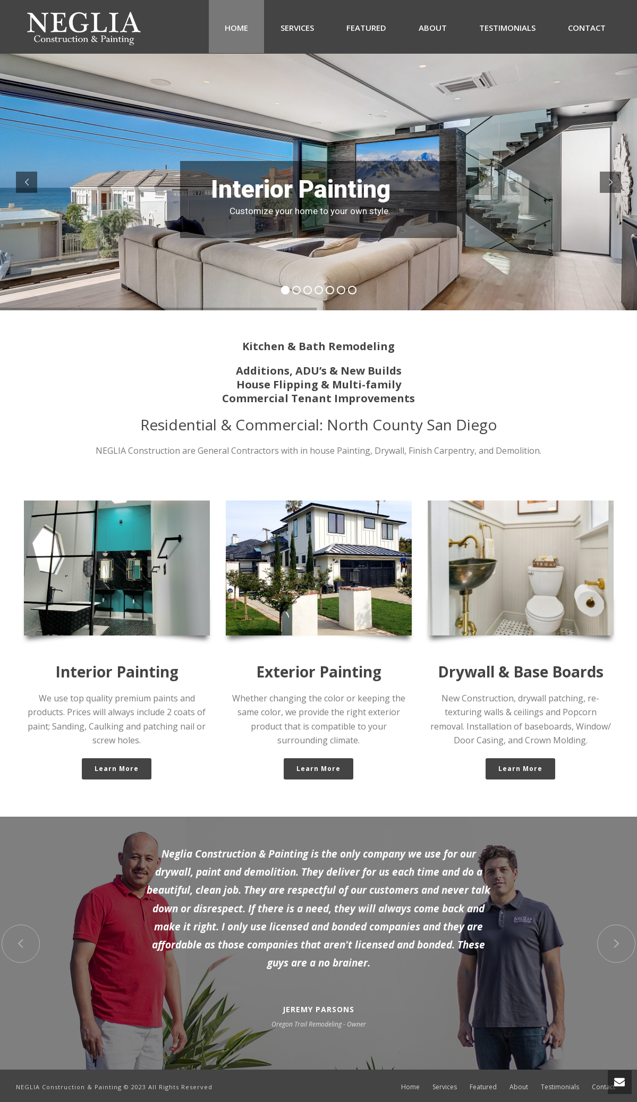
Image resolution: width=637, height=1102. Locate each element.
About (433, 27)
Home (236, 27)
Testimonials (507, 27)
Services (297, 27)
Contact (587, 27)
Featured (366, 27)
